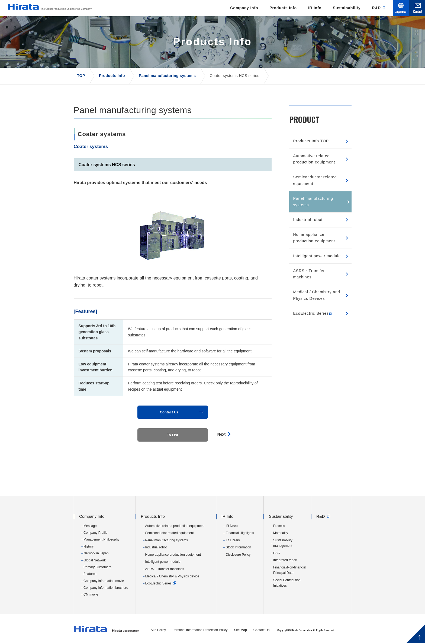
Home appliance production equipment (314, 237)
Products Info (283, 8)
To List (172, 435)
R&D (376, 8)
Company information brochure (105, 588)
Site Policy (158, 630)
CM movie (90, 594)
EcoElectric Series (315, 313)
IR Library (233, 540)
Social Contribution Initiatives (287, 582)
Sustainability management (282, 543)
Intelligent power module (317, 256)
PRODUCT (304, 119)
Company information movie (103, 581)
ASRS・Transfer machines (309, 274)
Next (221, 434)
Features (89, 574)
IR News (232, 526)
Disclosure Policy (238, 555)
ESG (276, 553)
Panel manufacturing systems (313, 201)
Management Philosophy (101, 539)
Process (279, 526)
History (88, 546)
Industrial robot (308, 219)
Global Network (94, 560)
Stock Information (238, 547)
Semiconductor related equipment (315, 180)
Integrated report (285, 560)
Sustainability (346, 8)
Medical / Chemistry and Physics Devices (316, 295)
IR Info (314, 8)
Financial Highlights (240, 533)
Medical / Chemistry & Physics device (172, 576)
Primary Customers (97, 567)
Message (90, 526)
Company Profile (95, 533)
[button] (172, 412)
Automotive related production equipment (314, 159)
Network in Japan (96, 553)
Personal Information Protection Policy (199, 630)
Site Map (240, 630)
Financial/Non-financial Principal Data (289, 570)
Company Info (244, 8)
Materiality (280, 533)
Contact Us (261, 630)
